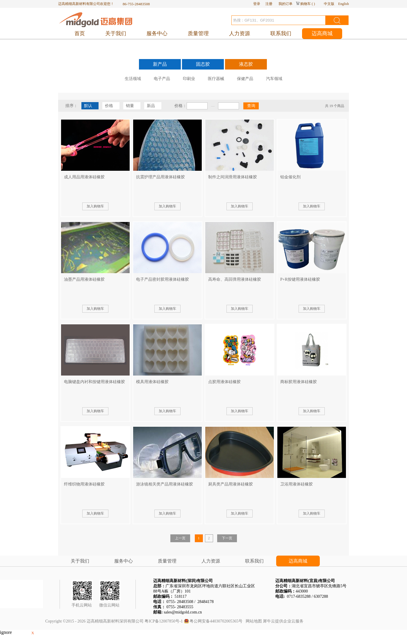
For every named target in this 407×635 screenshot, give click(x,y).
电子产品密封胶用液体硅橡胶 (162, 279)
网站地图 (253, 621)
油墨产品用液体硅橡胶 (84, 279)
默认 (88, 106)
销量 (130, 106)
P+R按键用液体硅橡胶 (300, 279)
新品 (151, 106)
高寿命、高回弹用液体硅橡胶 (234, 279)
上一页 (180, 538)
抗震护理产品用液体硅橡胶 (160, 177)
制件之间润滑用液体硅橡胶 (232, 177)
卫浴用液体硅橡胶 (296, 484)
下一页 (227, 538)
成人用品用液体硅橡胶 (84, 177)
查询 (251, 106)
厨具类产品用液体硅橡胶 (230, 484)
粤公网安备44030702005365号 (216, 621)
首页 (79, 33)
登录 (256, 4)
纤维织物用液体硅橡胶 (84, 484)
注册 (268, 4)
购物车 (305, 4)
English (343, 4)
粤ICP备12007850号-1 (163, 621)
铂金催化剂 (290, 177)
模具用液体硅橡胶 (152, 382)
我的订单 (285, 4)
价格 (109, 106)
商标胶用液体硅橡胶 (298, 382)
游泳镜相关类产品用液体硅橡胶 (164, 484)
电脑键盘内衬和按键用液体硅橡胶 (94, 382)
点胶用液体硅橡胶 (224, 382)
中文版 (329, 4)
